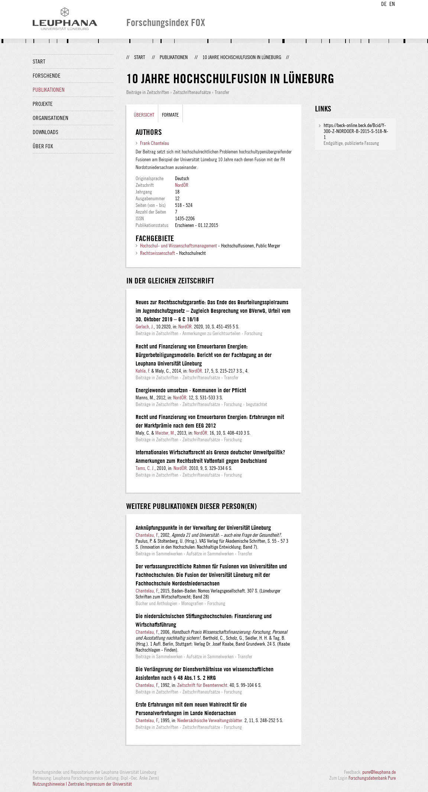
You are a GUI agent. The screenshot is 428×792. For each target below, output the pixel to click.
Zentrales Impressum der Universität (100, 784)
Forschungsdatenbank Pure (372, 778)
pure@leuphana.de (379, 772)
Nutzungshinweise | (50, 784)
